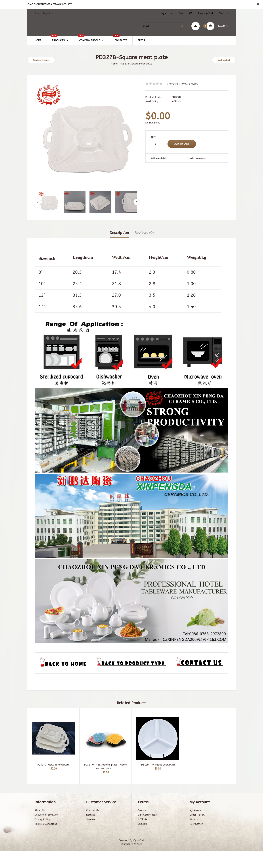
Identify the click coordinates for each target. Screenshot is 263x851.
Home (114, 63)
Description (119, 233)
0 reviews (172, 84)
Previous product (41, 60)
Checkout (223, 13)
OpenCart (138, 840)
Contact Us (92, 810)
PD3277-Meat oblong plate (53, 764)
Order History (197, 814)
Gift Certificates (147, 814)
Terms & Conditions (46, 824)
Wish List (195, 819)
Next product (224, 60)
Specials (142, 824)
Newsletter (196, 824)
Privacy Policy (42, 819)
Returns (90, 814)
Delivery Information (46, 814)
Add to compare (198, 158)
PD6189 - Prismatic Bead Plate (158, 764)
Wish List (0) (185, 13)
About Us (40, 810)
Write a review (190, 84)
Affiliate (143, 819)
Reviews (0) (144, 233)
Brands (142, 810)
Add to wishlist (158, 158)
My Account (167, 13)
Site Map (91, 819)
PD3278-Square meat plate (136, 63)
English (46, 13)
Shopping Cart (205, 13)
